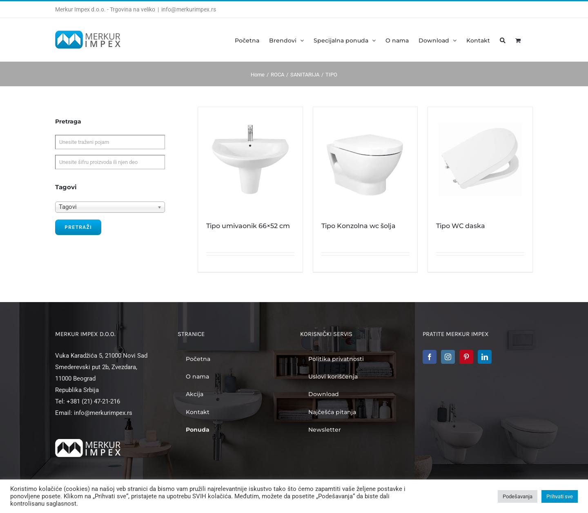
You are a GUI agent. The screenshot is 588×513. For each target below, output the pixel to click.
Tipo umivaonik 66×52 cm (248, 226)
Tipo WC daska (460, 226)
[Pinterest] (466, 357)
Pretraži (78, 227)
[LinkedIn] (485, 357)
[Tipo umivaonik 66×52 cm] (250, 159)
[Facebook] (430, 357)
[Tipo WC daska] (480, 159)
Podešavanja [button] (517, 496)
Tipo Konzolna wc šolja (358, 226)
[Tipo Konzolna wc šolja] (365, 159)
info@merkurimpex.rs (188, 9)
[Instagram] (448, 357)
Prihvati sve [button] (559, 496)
